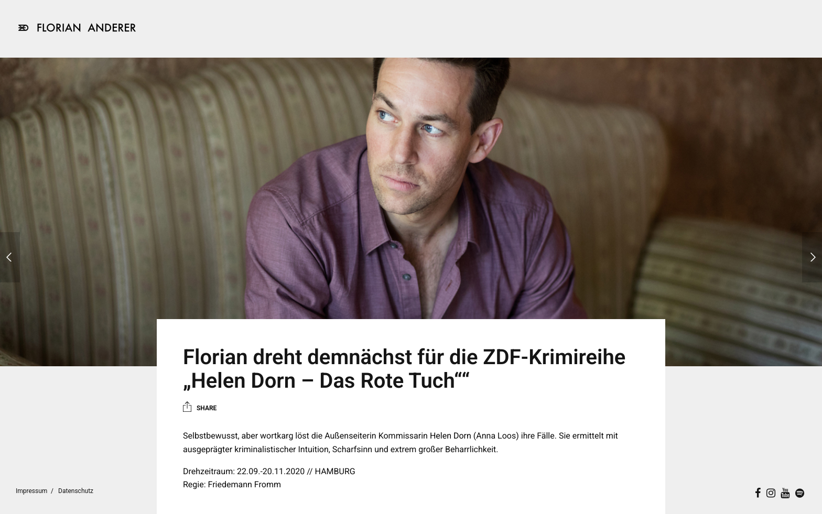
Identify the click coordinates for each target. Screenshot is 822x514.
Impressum (31, 491)
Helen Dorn (450, 436)
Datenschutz (75, 491)
